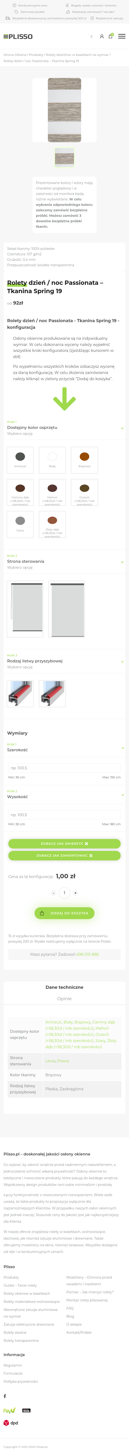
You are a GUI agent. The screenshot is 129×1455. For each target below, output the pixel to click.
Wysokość (63, 794)
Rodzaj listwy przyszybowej (35, 661)
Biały (68, 1022)
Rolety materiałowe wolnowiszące (32, 1302)
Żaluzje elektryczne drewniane (29, 1324)
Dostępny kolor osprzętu (32, 427)
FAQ (70, 1308)
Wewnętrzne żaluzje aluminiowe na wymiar (31, 1313)
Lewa (50, 1061)
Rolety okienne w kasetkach (27, 1293)
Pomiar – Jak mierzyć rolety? (90, 1292)
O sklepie (74, 1324)
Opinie (64, 998)
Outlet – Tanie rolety (20, 1285)
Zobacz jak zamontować (65, 855)
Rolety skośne (15, 1332)
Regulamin (13, 1365)
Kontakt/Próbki (79, 1332)
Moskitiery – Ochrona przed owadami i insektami (89, 1280)
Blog (70, 1316)
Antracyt (53, 1022)
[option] (64, 157)
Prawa (63, 1061)
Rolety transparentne (21, 1341)
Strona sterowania (25, 561)
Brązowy (82, 1022)
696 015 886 (88, 954)
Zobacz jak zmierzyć (64, 843)
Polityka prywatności (21, 1381)
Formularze (13, 1373)
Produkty (11, 1277)
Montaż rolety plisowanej (87, 1300)
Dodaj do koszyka (69, 913)
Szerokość (63, 747)
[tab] (64, 987)
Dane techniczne (65, 987)
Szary (100, 1040)
